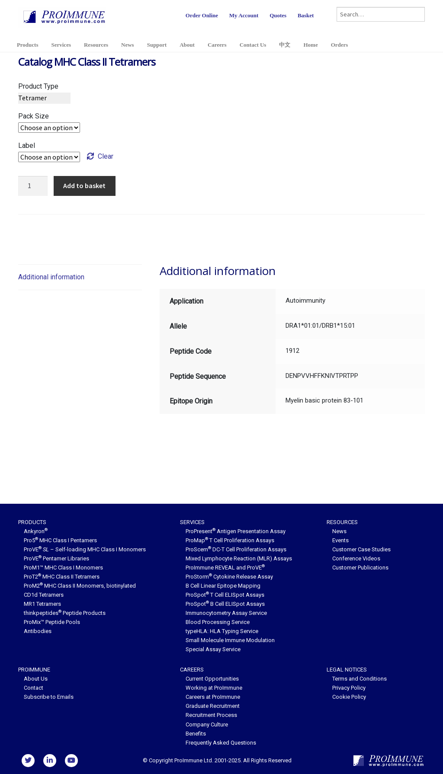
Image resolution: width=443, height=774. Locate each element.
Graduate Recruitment (213, 706)
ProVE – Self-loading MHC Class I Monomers (85, 549)
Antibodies (37, 631)
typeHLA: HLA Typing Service (222, 631)
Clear (105, 156)
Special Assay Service (213, 649)
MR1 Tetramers (42, 604)
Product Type (38, 86)
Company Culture (207, 724)
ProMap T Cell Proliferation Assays (230, 540)
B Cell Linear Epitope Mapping (223, 585)
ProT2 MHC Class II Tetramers (62, 576)
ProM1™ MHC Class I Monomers (63, 567)
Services (61, 45)
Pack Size (33, 116)
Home (310, 45)
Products (28, 45)
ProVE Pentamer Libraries (56, 558)
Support (157, 45)
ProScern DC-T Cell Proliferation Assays (236, 549)
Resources (96, 45)
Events (340, 540)
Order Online (202, 15)
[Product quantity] (33, 186)
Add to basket (84, 185)
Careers (217, 45)
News (127, 45)
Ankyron (36, 531)
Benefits (196, 733)
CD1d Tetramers (44, 595)
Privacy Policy (349, 687)
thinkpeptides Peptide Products (65, 613)
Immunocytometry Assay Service (226, 613)
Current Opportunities (212, 678)
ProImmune (34, 669)
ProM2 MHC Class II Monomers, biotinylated (80, 585)
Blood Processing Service (218, 622)
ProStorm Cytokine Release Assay (229, 576)
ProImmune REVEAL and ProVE (225, 567)
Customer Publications (360, 567)
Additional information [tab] (51, 277)
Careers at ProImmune (213, 697)
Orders (339, 45)
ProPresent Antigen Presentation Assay (236, 531)
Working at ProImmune (214, 687)
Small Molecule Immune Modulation (230, 640)
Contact (33, 687)
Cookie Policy (349, 697)
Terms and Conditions (359, 678)
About (187, 45)
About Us (36, 678)
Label (26, 145)
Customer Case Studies (361, 549)
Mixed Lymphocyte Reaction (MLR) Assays (239, 558)
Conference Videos (356, 558)
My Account (244, 15)
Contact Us (253, 45)
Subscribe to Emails (49, 697)
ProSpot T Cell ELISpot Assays (225, 595)
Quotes (278, 15)
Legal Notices (347, 669)
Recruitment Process (211, 715)
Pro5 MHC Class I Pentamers (60, 540)
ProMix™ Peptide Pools (52, 622)
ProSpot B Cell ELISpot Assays (225, 604)
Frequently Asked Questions (221, 742)
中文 (284, 45)
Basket (306, 15)
